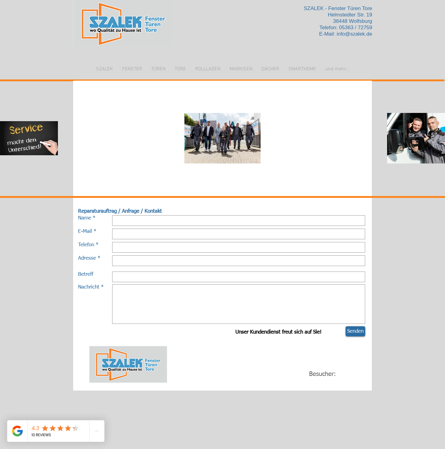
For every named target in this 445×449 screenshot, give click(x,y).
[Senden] (355, 331)
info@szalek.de (354, 34)
